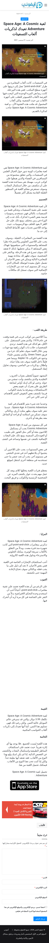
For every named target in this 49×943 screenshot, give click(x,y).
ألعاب (41, 825)
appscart (19, 13)
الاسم (44, 878)
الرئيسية (29, 13)
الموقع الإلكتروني (41, 897)
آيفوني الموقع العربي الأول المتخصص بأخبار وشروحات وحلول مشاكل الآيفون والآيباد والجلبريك (24, 934)
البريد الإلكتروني (40, 888)
